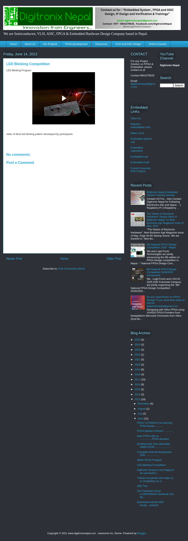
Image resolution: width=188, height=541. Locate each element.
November (144, 403)
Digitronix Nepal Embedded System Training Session (162, 194)
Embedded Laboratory (137, 149)
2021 (138, 359)
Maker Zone (137, 133)
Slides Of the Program (149, 459)
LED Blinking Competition (151, 465)
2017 (138, 379)
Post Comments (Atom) (71, 268)
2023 (138, 349)
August (142, 408)
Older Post (114, 258)
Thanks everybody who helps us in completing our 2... (155, 479)
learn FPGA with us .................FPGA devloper (153, 437)
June (141, 418)
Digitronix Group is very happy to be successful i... (155, 471)
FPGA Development (76, 44)
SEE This (142, 486)
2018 (138, 374)
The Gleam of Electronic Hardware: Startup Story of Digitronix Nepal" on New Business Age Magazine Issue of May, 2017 (165, 219)
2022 (138, 354)
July (140, 413)
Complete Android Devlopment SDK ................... (154, 454)
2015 (138, 389)
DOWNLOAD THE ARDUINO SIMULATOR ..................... (153, 446)
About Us (30, 44)
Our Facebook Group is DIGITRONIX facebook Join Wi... (155, 493)
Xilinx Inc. (136, 118)
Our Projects (50, 44)
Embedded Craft (140, 162)
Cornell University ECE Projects (141, 170)
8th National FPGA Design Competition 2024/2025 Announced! (161, 272)
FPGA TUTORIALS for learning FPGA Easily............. (154, 424)
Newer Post (14, 258)
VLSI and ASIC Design (128, 44)
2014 (138, 394)
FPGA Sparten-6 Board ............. (155, 430)
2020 (138, 364)
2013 (138, 399)
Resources (101, 44)
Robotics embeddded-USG (140, 126)
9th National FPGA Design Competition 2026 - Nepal (161, 246)
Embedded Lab (139, 156)
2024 (138, 344)
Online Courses (157, 44)
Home (13, 44)
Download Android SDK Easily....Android (150, 504)
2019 (138, 369)
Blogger (141, 533)
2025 (138, 339)
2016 (138, 384)
